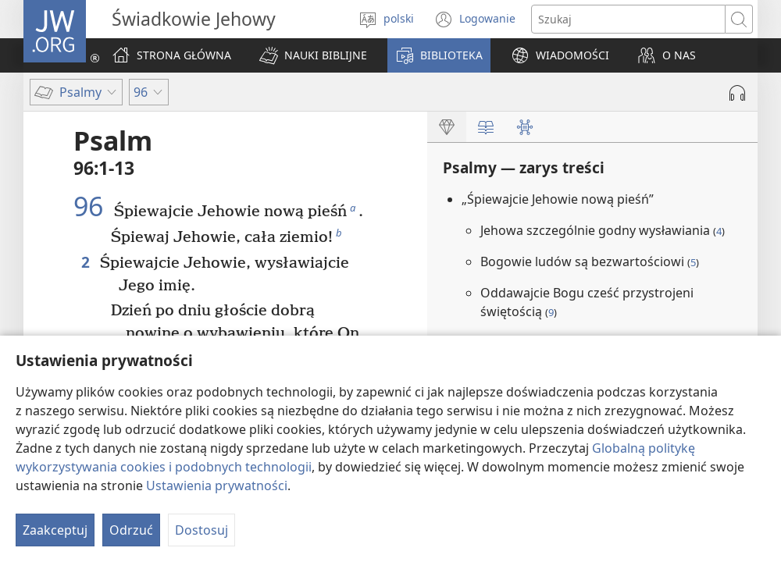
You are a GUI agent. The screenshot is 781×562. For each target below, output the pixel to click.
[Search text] (628, 19)
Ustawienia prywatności (216, 485)
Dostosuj (201, 530)
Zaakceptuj (55, 530)
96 (91, 206)
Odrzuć (131, 530)
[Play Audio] (737, 93)
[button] (313, 55)
